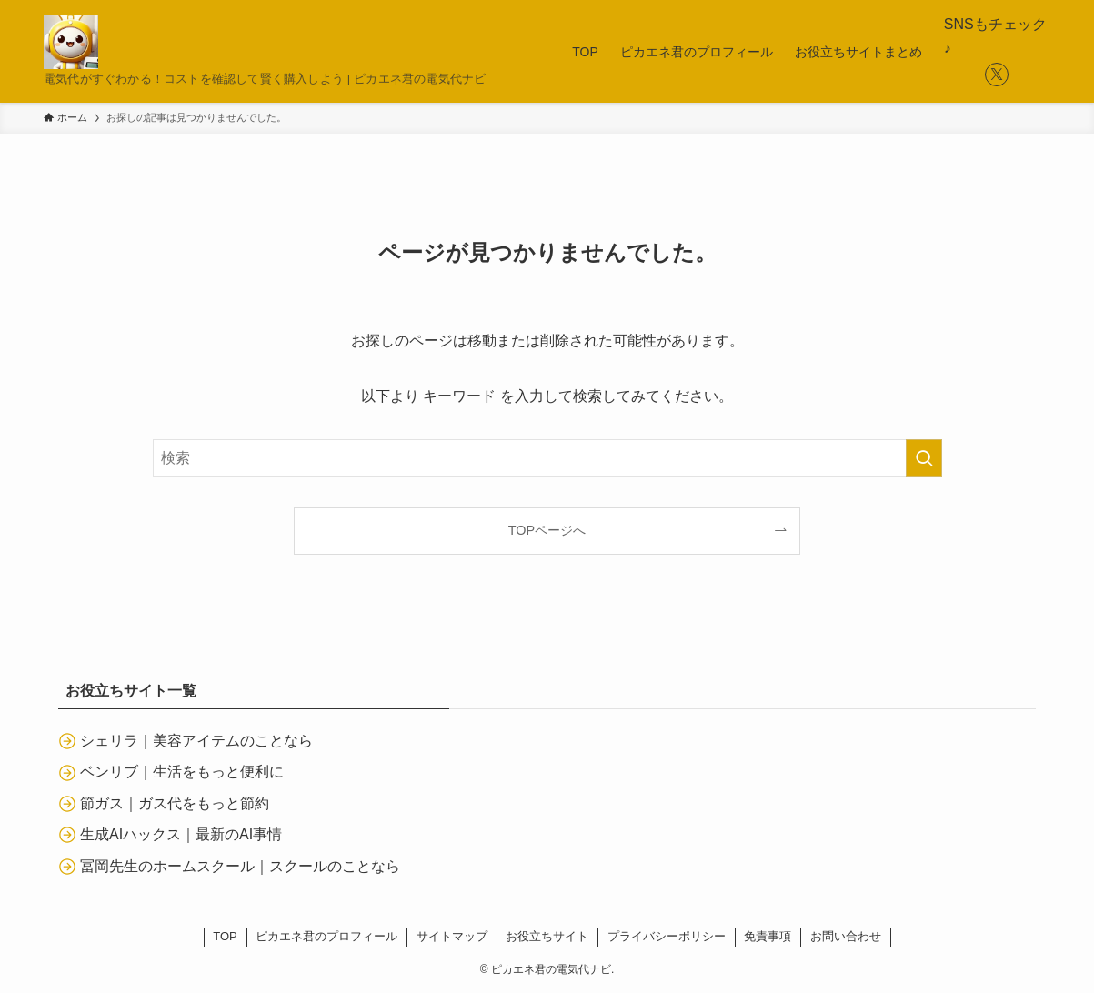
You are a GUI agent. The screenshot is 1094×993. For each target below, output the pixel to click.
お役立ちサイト (547, 936)
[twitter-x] (997, 74)
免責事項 (767, 936)
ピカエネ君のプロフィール (326, 936)
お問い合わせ (845, 936)
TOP (225, 936)
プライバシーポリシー (666, 936)
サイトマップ (452, 936)
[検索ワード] (547, 458)
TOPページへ (547, 530)
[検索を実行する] (924, 458)
